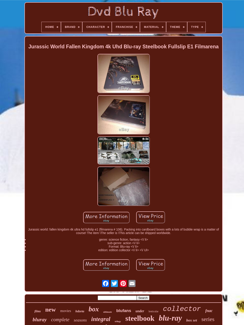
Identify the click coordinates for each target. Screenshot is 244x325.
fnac (209, 311)
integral (100, 319)
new (50, 309)
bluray (40, 319)
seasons (80, 320)
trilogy (118, 321)
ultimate (107, 311)
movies (65, 311)
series (207, 319)
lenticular (153, 311)
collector (182, 309)
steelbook (139, 318)
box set (191, 320)
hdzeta (79, 311)
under (140, 311)
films (38, 311)
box (94, 309)
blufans (123, 310)
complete (60, 319)
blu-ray (170, 318)
